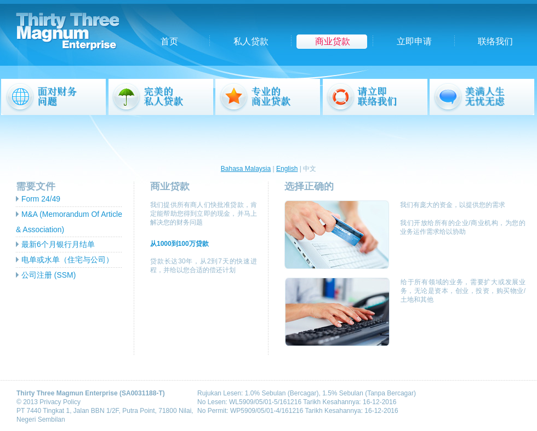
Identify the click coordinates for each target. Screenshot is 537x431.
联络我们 (495, 41)
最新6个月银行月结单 (58, 244)
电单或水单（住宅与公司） (67, 259)
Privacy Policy (60, 402)
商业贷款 (332, 41)
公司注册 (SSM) (48, 275)
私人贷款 (250, 41)
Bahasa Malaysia (246, 169)
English (287, 169)
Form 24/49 (40, 198)
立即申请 (414, 41)
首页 (169, 41)
